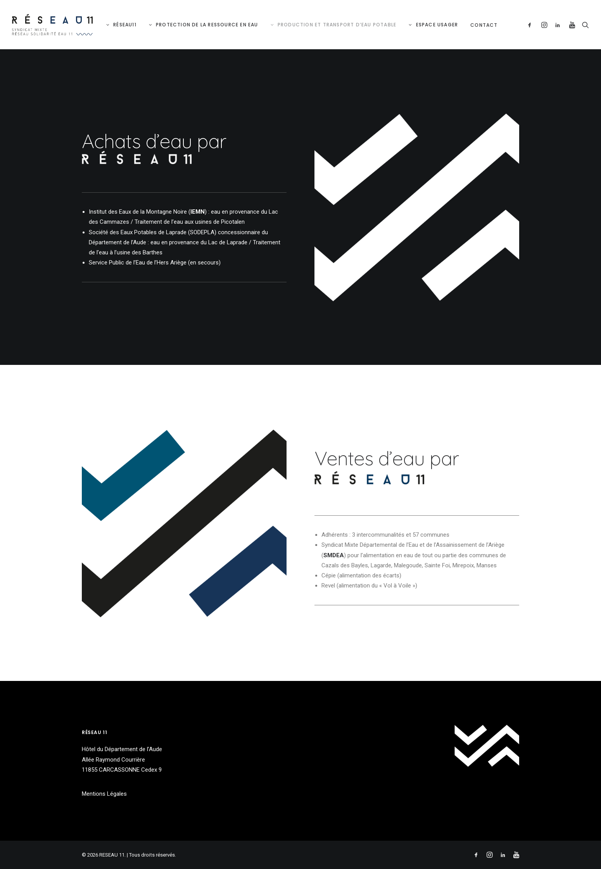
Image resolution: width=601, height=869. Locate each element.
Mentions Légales (104, 793)
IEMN (197, 211)
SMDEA (333, 555)
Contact (483, 25)
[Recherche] (584, 24)
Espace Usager (437, 24)
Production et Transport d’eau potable (337, 24)
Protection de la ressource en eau (207, 24)
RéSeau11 (124, 24)
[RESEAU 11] (52, 24)
